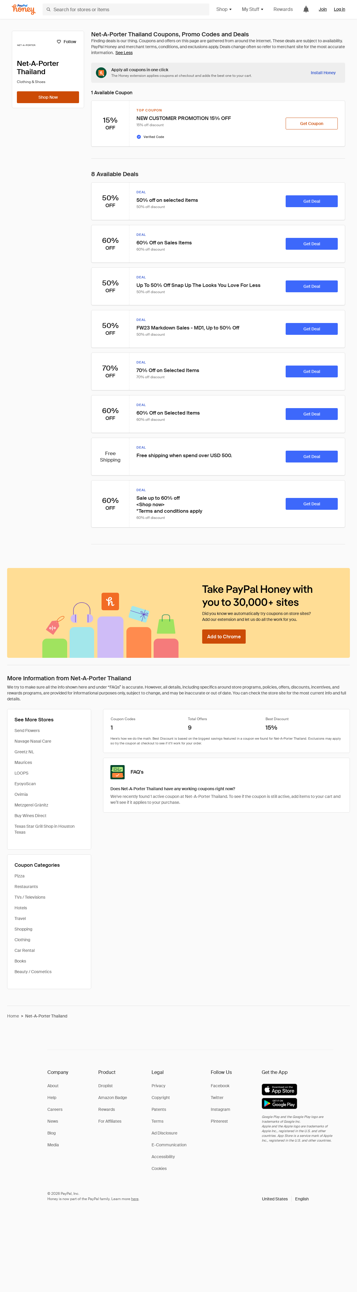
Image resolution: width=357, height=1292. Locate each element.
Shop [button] (224, 9)
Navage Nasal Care (33, 741)
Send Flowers (27, 730)
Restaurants (26, 886)
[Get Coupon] (312, 123)
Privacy (158, 1085)
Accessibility (163, 1156)
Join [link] (323, 9)
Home (13, 1016)
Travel (20, 918)
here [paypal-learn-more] (135, 1199)
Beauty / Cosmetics (33, 971)
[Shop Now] (48, 97)
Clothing (22, 939)
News (52, 1121)
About (53, 1085)
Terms (157, 1121)
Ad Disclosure (164, 1133)
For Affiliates (109, 1121)
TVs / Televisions (30, 897)
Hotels (21, 907)
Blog (51, 1133)
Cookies (159, 1168)
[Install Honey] (323, 72)
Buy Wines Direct (30, 815)
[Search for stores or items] (126, 9)
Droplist (105, 1085)
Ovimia (21, 794)
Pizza (20, 876)
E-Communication (169, 1144)
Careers (54, 1109)
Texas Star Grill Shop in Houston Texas (45, 829)
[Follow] (66, 42)
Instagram (220, 1109)
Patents (159, 1109)
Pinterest (219, 1121)
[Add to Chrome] (224, 636)
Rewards (283, 9)
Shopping (23, 929)
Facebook (220, 1085)
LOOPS (21, 773)
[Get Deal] (312, 201)
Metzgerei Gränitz (31, 805)
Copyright (161, 1097)
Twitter (217, 1097)
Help (51, 1097)
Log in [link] (339, 9)
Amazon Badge (112, 1097)
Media (53, 1144)
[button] (285, 1199)
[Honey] (24, 9)
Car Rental (25, 950)
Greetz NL (24, 751)
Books (20, 961)
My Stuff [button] (253, 9)
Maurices (23, 762)
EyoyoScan (25, 783)
